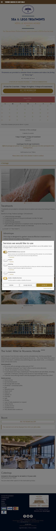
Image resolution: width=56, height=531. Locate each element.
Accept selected (28, 285)
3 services (11, 257)
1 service (11, 261)
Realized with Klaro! (48, 288)
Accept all (44, 285)
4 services (11, 269)
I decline (11, 285)
